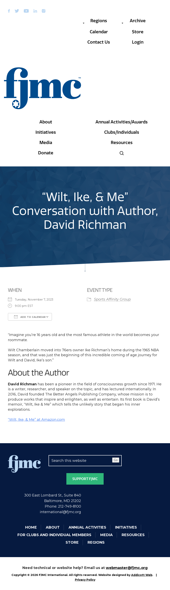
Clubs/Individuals (121, 132)
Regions (95, 21)
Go (116, 460)
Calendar (99, 31)
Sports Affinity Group (112, 299)
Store (137, 31)
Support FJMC (85, 479)
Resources (122, 142)
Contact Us (98, 42)
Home (31, 527)
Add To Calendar (30, 317)
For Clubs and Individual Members (54, 535)
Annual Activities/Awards (122, 122)
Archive (133, 21)
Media (45, 142)
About (45, 122)
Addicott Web (141, 575)
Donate (45, 153)
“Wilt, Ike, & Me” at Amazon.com (36, 419)
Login (137, 42)
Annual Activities (87, 527)
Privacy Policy (85, 579)
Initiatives (45, 132)
